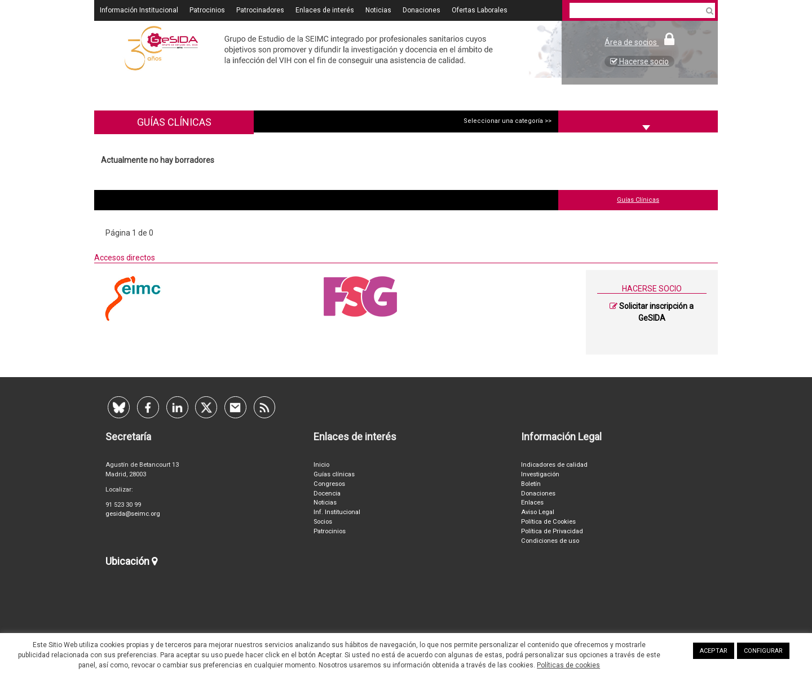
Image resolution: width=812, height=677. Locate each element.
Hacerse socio (639, 61)
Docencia (327, 493)
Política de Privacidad (552, 531)
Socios (323, 521)
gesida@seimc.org (132, 514)
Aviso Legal (537, 512)
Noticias (378, 10)
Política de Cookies (548, 521)
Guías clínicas (334, 474)
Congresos (329, 484)
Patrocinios (207, 10)
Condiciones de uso (550, 541)
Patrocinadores (260, 10)
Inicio (321, 465)
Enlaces (532, 503)
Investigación (540, 474)
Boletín (531, 484)
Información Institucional (139, 10)
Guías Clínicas (638, 199)
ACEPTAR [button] (713, 650)
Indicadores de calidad (554, 465)
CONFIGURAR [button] (763, 650)
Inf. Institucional (337, 512)
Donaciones (421, 10)
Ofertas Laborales (480, 10)
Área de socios (639, 42)
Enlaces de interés (324, 10)
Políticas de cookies (568, 665)
